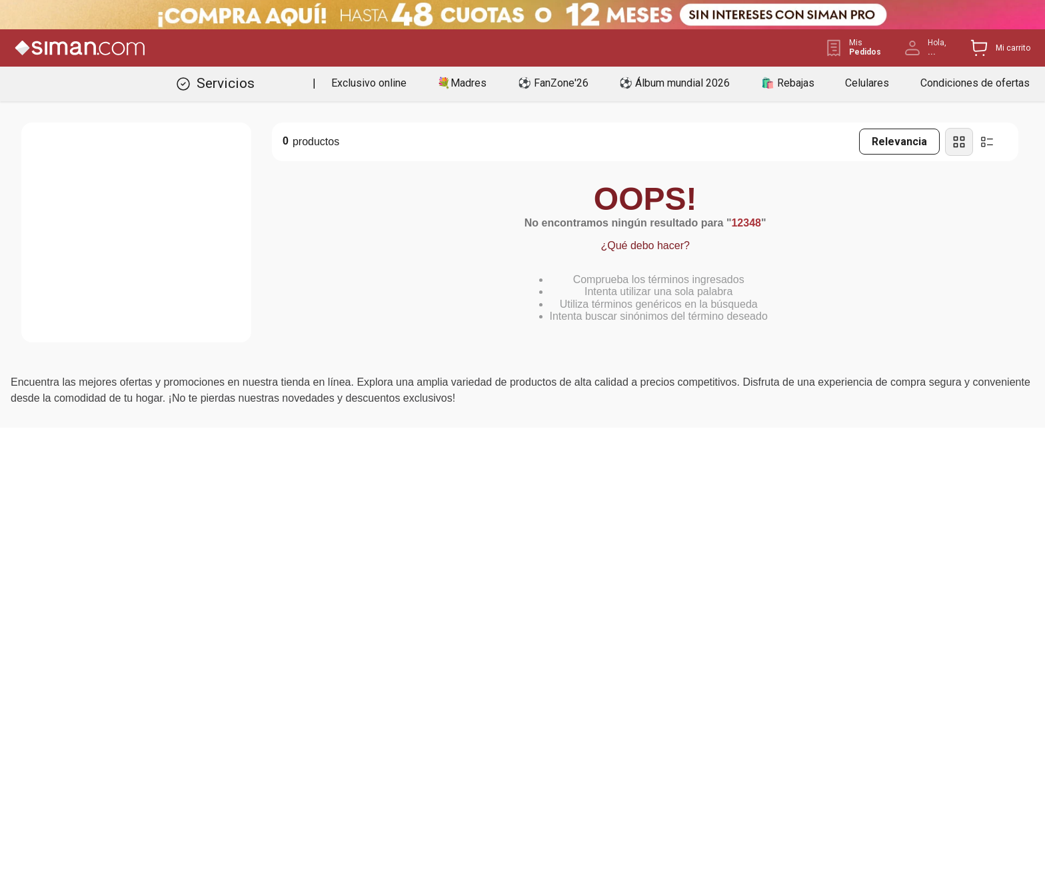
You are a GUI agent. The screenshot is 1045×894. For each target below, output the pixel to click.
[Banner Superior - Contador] (522, 14)
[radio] (959, 142)
